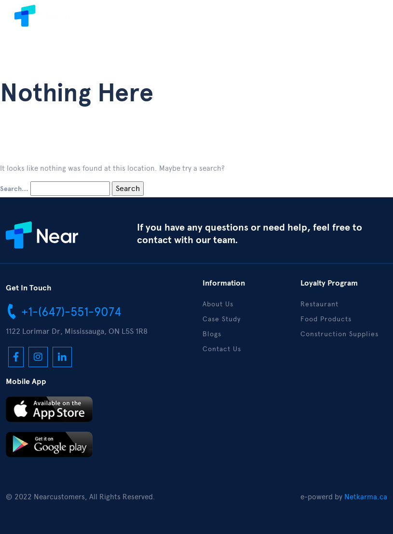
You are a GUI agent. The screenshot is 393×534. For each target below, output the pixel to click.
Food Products (326, 319)
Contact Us (222, 349)
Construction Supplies (339, 334)
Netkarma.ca (365, 497)
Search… (14, 189)
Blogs (212, 334)
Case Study (222, 319)
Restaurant (319, 304)
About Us (218, 304)
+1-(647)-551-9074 (64, 311)
